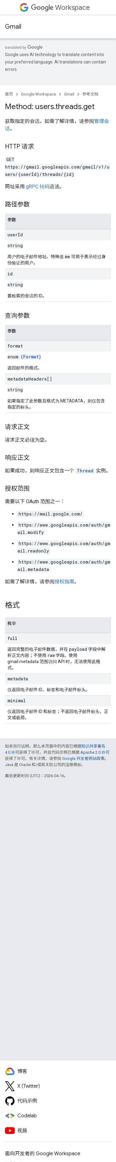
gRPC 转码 (37, 187)
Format (31, 357)
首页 (9, 94)
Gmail (13, 27)
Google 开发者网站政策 (83, 758)
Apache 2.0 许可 (95, 752)
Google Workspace (38, 94)
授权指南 (64, 582)
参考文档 (90, 94)
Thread (85, 471)
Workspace (60, 7)
